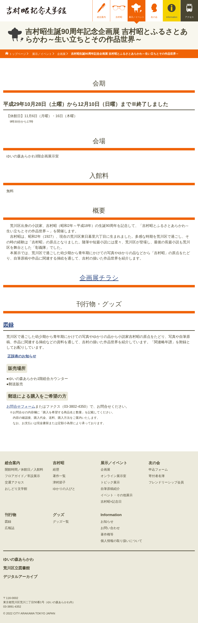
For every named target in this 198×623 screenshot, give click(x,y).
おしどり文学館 (16, 488)
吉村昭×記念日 (111, 501)
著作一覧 (59, 476)
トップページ (17, 53)
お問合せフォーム (20, 407)
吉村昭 (119, 17)
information (171, 17)
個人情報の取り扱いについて (121, 540)
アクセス (189, 17)
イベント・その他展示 (117, 495)
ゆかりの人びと (64, 488)
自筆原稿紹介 (110, 488)
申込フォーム (158, 469)
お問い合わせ (110, 528)
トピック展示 (110, 482)
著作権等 (107, 534)
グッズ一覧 (61, 521)
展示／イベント (136, 17)
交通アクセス (14, 482)
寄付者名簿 (157, 476)
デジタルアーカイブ (20, 577)
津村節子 (59, 482)
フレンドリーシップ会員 (166, 482)
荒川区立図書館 (16, 568)
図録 (8, 325)
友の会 (154, 17)
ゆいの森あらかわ (18, 560)
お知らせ (107, 521)
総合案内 (101, 17)
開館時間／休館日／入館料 (24, 469)
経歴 (56, 469)
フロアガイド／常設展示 (22, 476)
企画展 (61, 53)
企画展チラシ (99, 277)
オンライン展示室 (113, 476)
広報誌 (9, 528)
